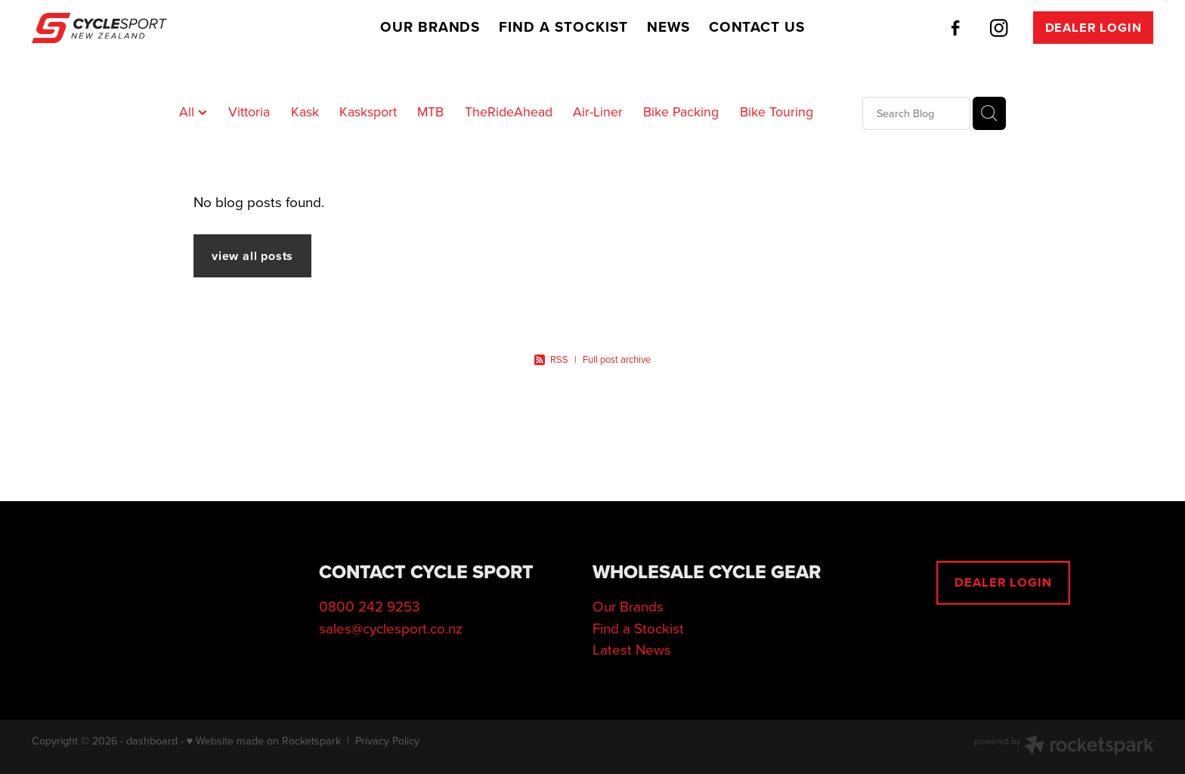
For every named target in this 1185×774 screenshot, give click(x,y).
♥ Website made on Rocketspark (264, 740)
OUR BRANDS (430, 26)
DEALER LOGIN (1093, 27)
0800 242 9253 (369, 606)
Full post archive (617, 359)
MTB (430, 111)
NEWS (668, 26)
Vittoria (249, 111)
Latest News (631, 649)
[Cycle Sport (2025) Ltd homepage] (144, 28)
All (188, 111)
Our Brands (628, 606)
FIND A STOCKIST (563, 26)
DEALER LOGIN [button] (1002, 582)
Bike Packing (681, 111)
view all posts (252, 256)
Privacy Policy (387, 740)
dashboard (152, 740)
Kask (305, 111)
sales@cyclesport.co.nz (391, 628)
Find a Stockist (638, 628)
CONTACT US (757, 26)
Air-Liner (598, 111)
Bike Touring (776, 111)
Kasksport (368, 111)
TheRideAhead (508, 111)
